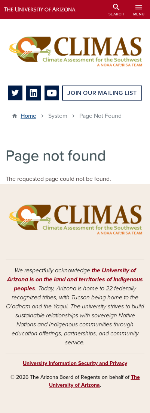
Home (28, 116)
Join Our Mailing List (102, 93)
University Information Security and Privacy (75, 363)
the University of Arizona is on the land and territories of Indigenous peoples (75, 279)
